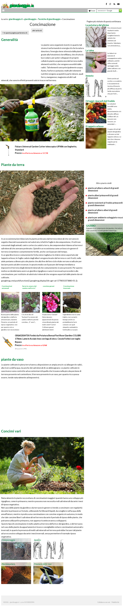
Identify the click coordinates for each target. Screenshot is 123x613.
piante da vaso (12, 359)
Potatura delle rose (43, 564)
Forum (92, 11)
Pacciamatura (8, 564)
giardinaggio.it (16, 19)
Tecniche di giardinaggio (49, 19)
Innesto (37, 540)
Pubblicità (115, 602)
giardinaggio (30, 19)
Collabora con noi (103, 602)
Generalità (9, 39)
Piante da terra (12, 165)
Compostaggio (8, 540)
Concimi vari (11, 431)
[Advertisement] (28, 16)
